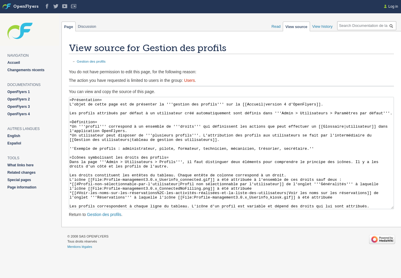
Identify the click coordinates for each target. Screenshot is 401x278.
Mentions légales (79, 269)
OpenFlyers (25, 6)
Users (189, 80)
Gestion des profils (91, 61)
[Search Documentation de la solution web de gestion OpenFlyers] (366, 26)
